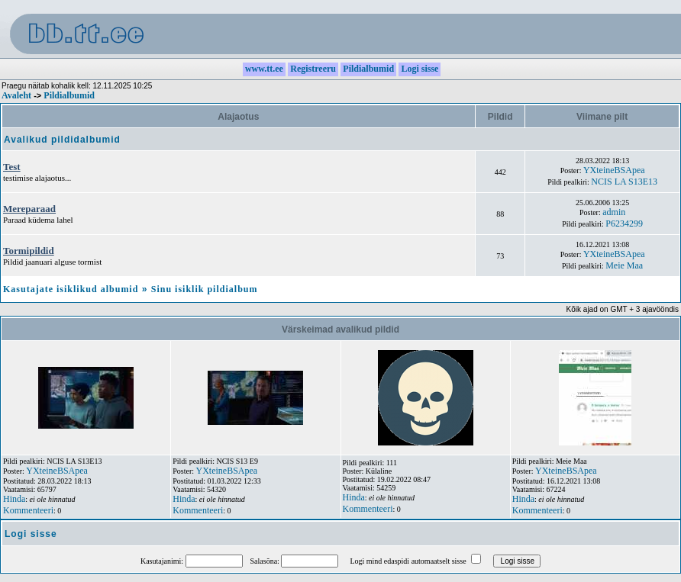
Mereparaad (29, 208)
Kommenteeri (28, 510)
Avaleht (16, 95)
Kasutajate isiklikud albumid (70, 289)
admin (613, 212)
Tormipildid (28, 250)
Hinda (14, 499)
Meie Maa (624, 265)
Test (12, 166)
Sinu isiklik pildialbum (204, 289)
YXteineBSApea (614, 170)
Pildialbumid (69, 95)
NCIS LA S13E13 (624, 181)
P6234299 (624, 223)
